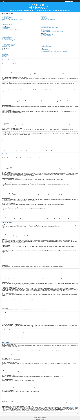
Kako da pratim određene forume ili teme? (46, 41)
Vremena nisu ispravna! (5, 28)
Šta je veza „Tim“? (43, 22)
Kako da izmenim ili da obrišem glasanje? (7, 40)
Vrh (3, 64)
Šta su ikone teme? (4, 56)
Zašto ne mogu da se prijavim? (6, 16)
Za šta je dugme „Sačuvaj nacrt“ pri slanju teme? (8, 44)
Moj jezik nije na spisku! (5, 30)
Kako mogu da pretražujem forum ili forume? (47, 34)
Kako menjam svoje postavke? (6, 27)
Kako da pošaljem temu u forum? (6, 35)
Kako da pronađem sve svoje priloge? (46, 46)
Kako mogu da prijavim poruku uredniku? (7, 43)
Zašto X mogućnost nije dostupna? (45, 50)
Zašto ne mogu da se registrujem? (6, 23)
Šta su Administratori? (44, 16)
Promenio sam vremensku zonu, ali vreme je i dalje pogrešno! (10, 29)
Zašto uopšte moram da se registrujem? (7, 17)
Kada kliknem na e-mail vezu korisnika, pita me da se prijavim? (10, 32)
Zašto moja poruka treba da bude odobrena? (8, 45)
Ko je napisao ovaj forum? (44, 49)
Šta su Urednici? (43, 17)
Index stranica (35, 417)
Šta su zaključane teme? (5, 55)
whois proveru (72, 407)
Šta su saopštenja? (4, 53)
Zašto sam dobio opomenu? (6, 42)
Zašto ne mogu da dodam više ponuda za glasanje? (9, 39)
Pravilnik (21, 1)
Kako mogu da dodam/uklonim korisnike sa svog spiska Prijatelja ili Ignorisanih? (52, 31)
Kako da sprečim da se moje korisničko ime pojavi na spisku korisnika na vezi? (13, 19)
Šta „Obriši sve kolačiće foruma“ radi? (7, 24)
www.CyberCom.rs (41, 419)
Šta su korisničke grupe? (44, 18)
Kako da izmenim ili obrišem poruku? (7, 36)
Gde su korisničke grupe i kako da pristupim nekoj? (48, 19)
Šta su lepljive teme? (5, 54)
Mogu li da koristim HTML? (5, 50)
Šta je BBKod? (4, 49)
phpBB (37, 418)
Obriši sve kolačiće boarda (42, 417)
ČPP (17, 1)
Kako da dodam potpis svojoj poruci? (7, 37)
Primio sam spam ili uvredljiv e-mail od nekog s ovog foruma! (49, 27)
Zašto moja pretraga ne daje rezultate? (46, 35)
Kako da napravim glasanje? (6, 38)
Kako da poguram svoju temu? (6, 46)
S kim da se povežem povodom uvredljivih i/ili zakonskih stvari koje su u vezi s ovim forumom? (54, 51)
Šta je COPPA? (4, 22)
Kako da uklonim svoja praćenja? (45, 42)
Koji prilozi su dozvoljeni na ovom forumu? (46, 45)
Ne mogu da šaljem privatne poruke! (46, 25)
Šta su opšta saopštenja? (5, 52)
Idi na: (54, 413)
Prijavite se (12, 1)
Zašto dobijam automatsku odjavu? (7, 18)
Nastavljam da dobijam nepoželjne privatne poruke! (48, 26)
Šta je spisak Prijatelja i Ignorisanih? (46, 30)
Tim (38, 417)
